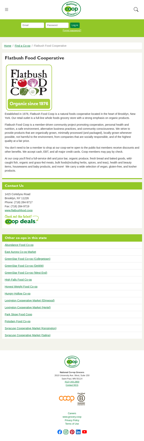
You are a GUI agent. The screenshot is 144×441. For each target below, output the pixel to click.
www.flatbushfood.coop (19, 210)
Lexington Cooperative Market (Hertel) (28, 307)
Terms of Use (72, 423)
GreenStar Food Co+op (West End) (26, 272)
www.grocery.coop (72, 417)
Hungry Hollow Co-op (18, 293)
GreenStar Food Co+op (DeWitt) (24, 265)
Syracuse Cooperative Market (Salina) (28, 335)
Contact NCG (72, 385)
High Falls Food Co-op (18, 279)
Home (7, 45)
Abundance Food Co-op (19, 244)
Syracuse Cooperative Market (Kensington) (31, 328)
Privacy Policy (72, 420)
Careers (72, 413)
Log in (75, 25)
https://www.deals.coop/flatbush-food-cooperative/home (22, 220)
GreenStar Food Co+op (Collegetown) (27, 258)
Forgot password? (72, 30)
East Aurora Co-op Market (20, 251)
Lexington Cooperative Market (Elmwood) (30, 300)
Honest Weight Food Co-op (21, 286)
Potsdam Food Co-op (18, 321)
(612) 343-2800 (72, 382)
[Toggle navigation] (6, 9)
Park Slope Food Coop (18, 314)
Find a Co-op (22, 45)
